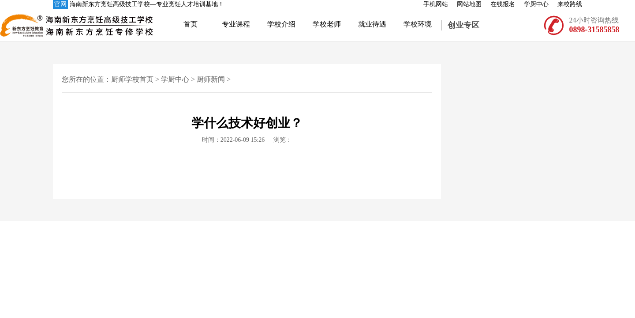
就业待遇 (372, 24)
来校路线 (569, 4)
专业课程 (236, 24)
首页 (190, 24)
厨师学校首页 (132, 79)
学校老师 (327, 24)
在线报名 (502, 4)
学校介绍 (281, 24)
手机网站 (435, 4)
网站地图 (469, 4)
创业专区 (463, 25)
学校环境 (417, 24)
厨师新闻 (211, 79)
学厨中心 (536, 4)
